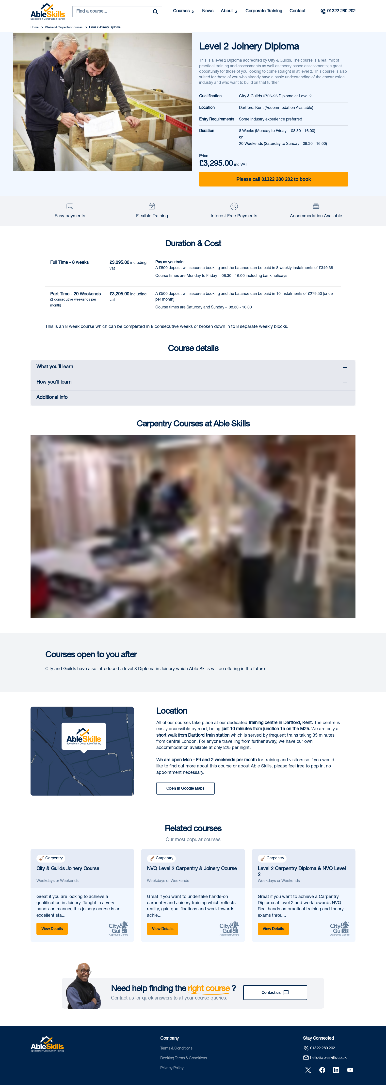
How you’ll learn (53, 382)
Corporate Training (263, 11)
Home (35, 27)
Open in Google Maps (185, 788)
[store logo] (48, 11)
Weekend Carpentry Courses (64, 27)
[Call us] (337, 12)
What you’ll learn (54, 367)
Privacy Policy (171, 1050)
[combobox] (117, 11)
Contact (298, 11)
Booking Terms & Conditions (183, 1040)
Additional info (51, 397)
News (207, 11)
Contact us (275, 974)
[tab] (193, 367)
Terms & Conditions (176, 1030)
